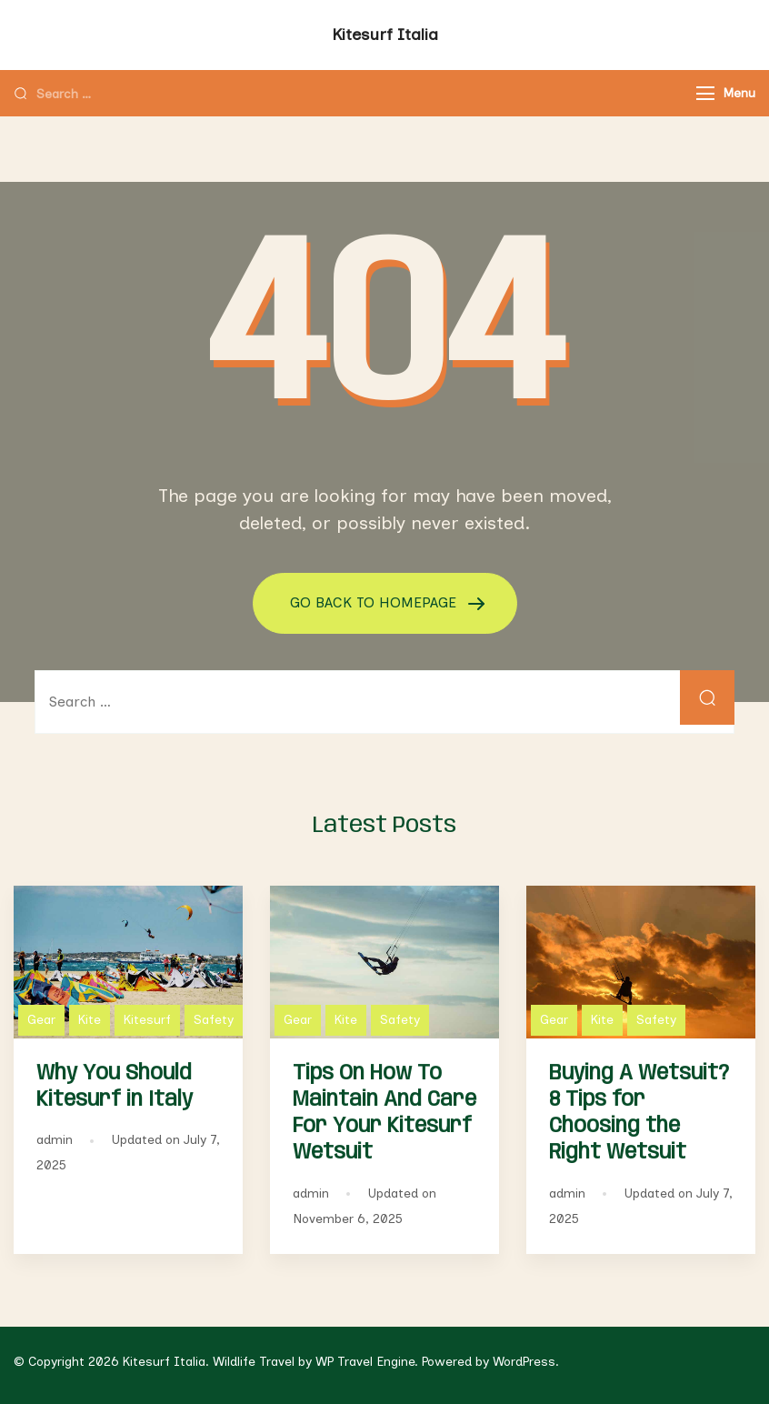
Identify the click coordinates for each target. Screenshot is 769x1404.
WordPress (524, 1361)
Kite (89, 1020)
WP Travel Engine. (366, 1361)
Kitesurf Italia (385, 35)
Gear (41, 1020)
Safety (214, 1020)
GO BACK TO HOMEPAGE (375, 602)
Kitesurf (147, 1020)
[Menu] (705, 93)
